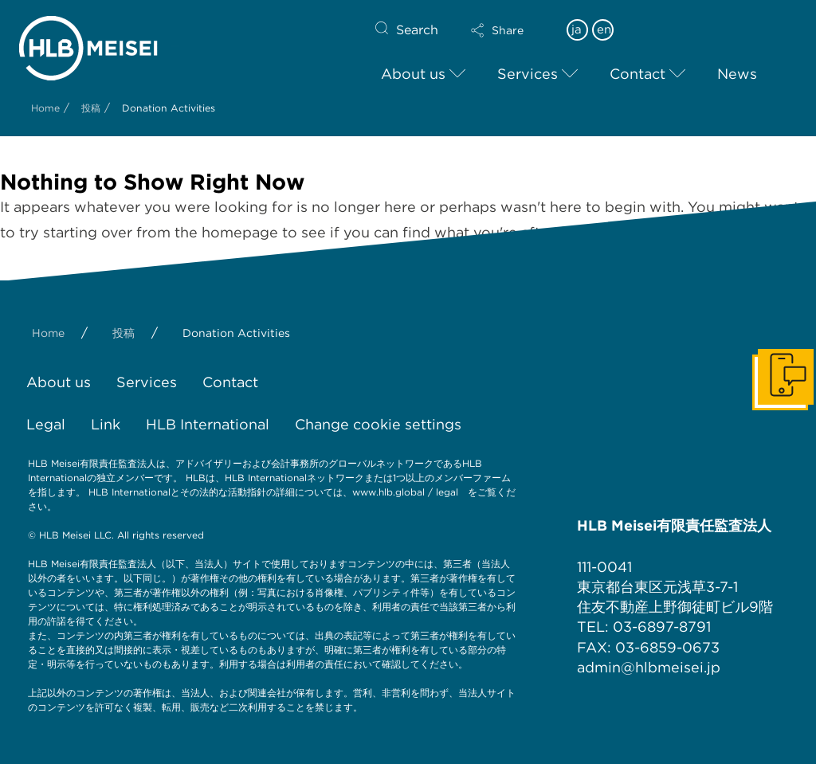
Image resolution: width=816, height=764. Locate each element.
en (604, 29)
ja (576, 29)
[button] (511, 30)
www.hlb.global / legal (405, 492)
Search (417, 29)
